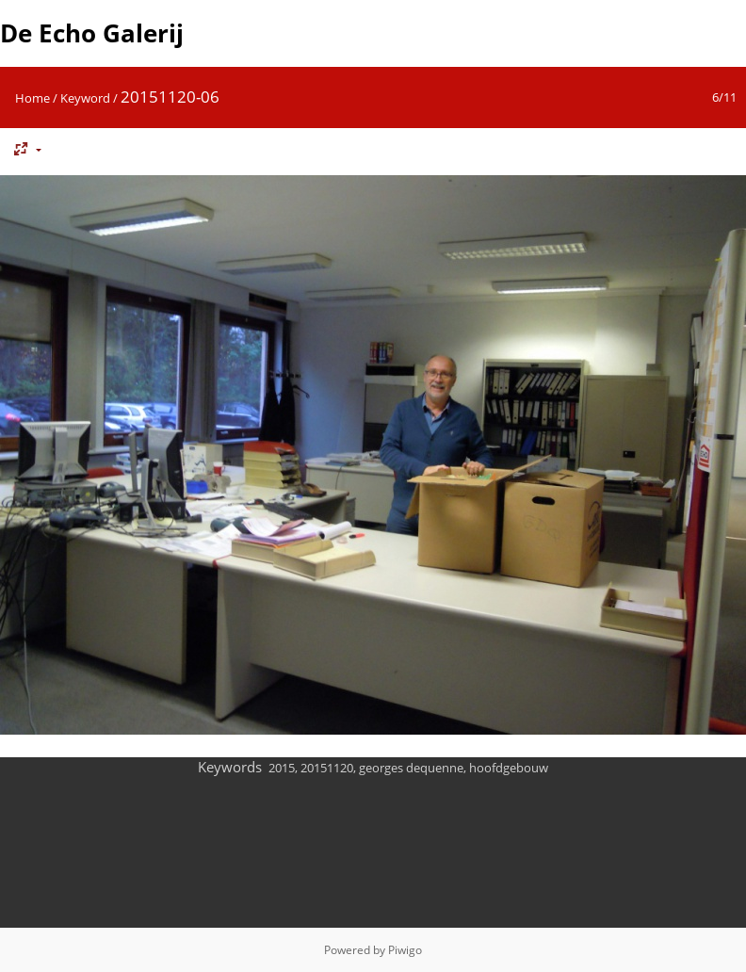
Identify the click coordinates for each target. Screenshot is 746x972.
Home (32, 97)
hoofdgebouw (508, 767)
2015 (281, 767)
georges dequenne (411, 767)
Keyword (85, 97)
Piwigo (405, 950)
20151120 (326, 767)
